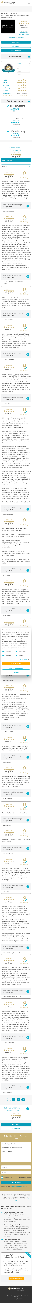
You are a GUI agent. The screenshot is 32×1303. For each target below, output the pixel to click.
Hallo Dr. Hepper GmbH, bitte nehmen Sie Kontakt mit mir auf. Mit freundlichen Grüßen (16, 1152)
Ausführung (6, 88)
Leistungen (6, 85)
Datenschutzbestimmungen (17, 1186)
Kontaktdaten (19, 56)
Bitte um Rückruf (8, 1177)
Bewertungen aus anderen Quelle (24, 33)
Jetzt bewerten (16, 42)
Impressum (16, 1296)
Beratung (5, 90)
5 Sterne (19, 63)
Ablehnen (16, 673)
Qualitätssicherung (17, 1295)
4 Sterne (19, 66)
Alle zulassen (16, 663)
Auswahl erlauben (16, 668)
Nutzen (5, 83)
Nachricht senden (16, 1182)
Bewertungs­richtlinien (7, 1295)
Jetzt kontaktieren (16, 50)
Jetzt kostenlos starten (16, 1278)
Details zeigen (23, 659)
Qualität (5, 80)
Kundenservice (7, 94)
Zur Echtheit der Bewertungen (16, 37)
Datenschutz (25, 1295)
